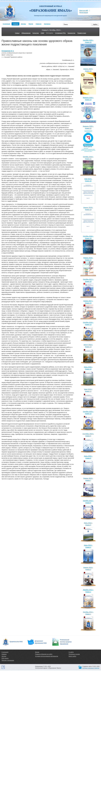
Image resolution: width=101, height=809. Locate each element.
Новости (38, 24)
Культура (36, 33)
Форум (31, 24)
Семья (17, 33)
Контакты (47, 24)
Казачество (71, 33)
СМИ (42, 33)
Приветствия (81, 33)
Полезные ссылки (74, 654)
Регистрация (83, 12)
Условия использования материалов (46, 656)
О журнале (6, 24)
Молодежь (49, 33)
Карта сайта (72, 656)
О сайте (71, 652)
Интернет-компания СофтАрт (90, 668)
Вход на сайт (83, 10)
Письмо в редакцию (8, 660)
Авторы (23, 24)
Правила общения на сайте (43, 654)
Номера (15, 24)
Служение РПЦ (60, 33)
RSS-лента (5, 658)
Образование (26, 33)
